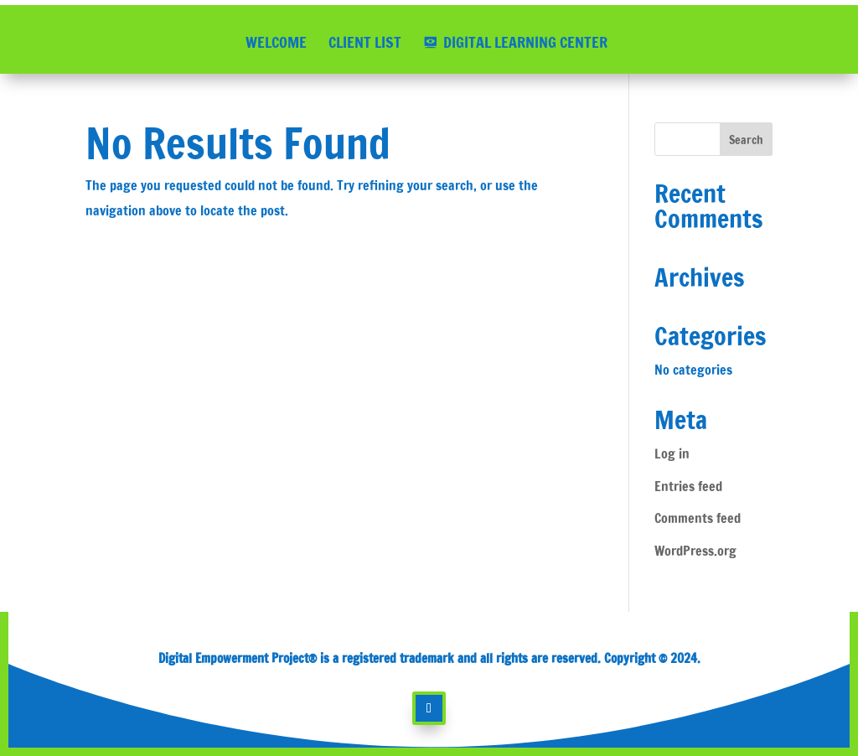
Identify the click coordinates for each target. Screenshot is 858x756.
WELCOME (276, 42)
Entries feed (688, 486)
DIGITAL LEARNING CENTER (525, 42)
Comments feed (697, 518)
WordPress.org (695, 550)
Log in (672, 453)
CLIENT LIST (364, 42)
